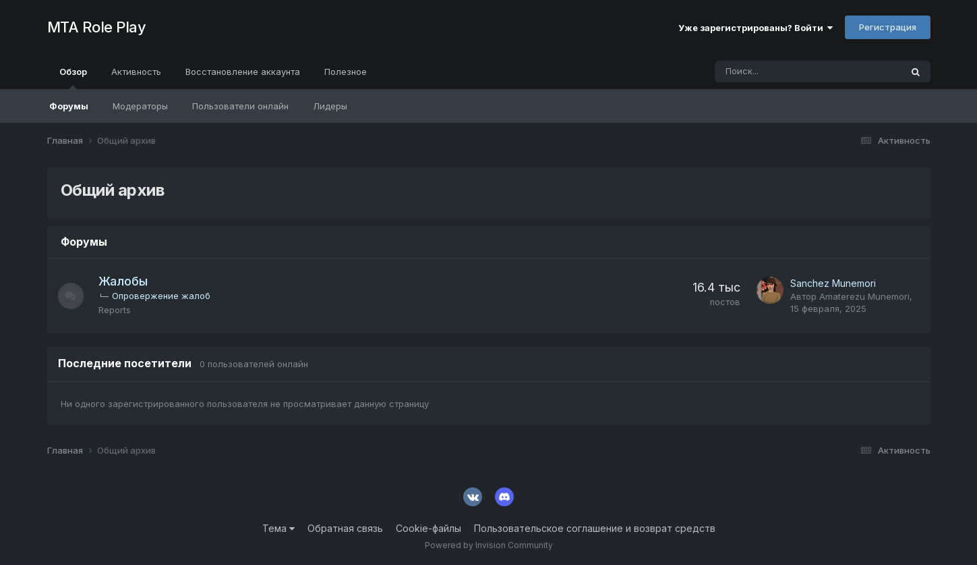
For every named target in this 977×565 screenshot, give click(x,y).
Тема (278, 528)
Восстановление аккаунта (242, 71)
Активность (136, 71)
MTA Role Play (96, 27)
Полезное (345, 71)
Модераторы (140, 106)
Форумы (68, 106)
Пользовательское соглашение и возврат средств (594, 528)
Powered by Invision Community (489, 545)
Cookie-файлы (428, 528)
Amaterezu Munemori (864, 296)
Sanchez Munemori (833, 283)
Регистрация (887, 27)
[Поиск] (771, 71)
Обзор (73, 77)
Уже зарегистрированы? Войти (755, 27)
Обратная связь (345, 528)
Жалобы (124, 281)
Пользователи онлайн (240, 106)
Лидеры (330, 106)
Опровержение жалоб (162, 295)
